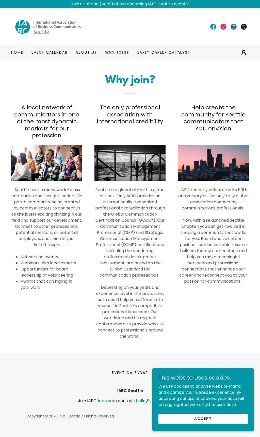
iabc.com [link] (107, 401)
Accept (203, 418)
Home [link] (17, 52)
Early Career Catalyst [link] (163, 52)
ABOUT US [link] (86, 52)
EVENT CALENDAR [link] (49, 52)
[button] (244, 52)
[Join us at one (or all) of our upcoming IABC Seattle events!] (130, 4)
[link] (50, 26)
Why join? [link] (117, 52)
